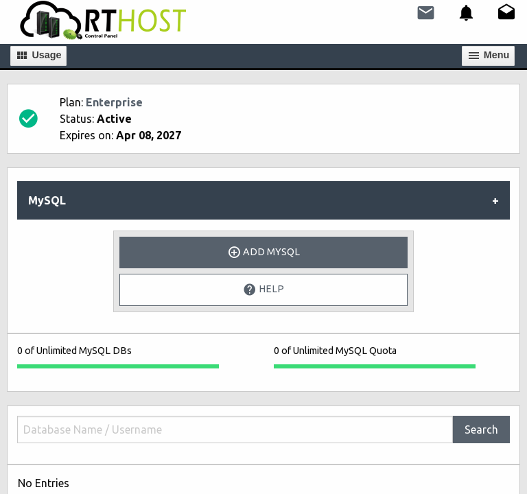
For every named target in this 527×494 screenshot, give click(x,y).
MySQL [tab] (47, 200)
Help (263, 289)
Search (481, 429)
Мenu (488, 55)
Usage (38, 55)
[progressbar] (118, 366)
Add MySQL (263, 252)
